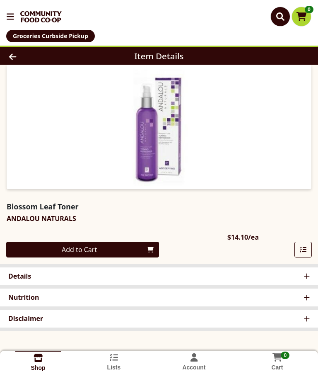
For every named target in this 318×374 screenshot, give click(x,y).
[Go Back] (45, 56)
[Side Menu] (10, 17)
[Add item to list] (303, 249)
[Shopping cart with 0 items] (301, 17)
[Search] (280, 16)
